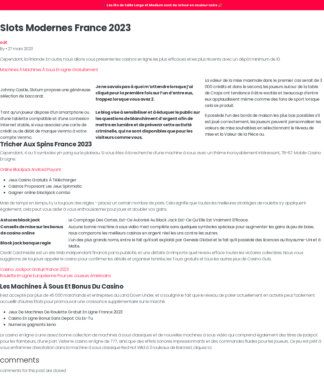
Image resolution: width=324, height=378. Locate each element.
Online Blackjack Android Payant (30, 170)
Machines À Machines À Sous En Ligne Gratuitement (49, 70)
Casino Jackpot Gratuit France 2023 (34, 269)
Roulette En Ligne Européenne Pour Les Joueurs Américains (55, 276)
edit (3, 42)
